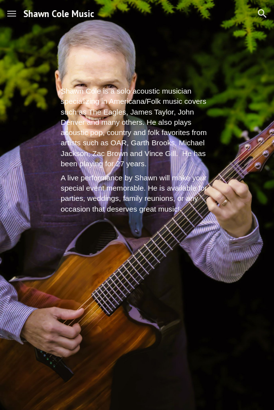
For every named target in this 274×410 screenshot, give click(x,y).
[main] (137, 150)
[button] (11, 13)
